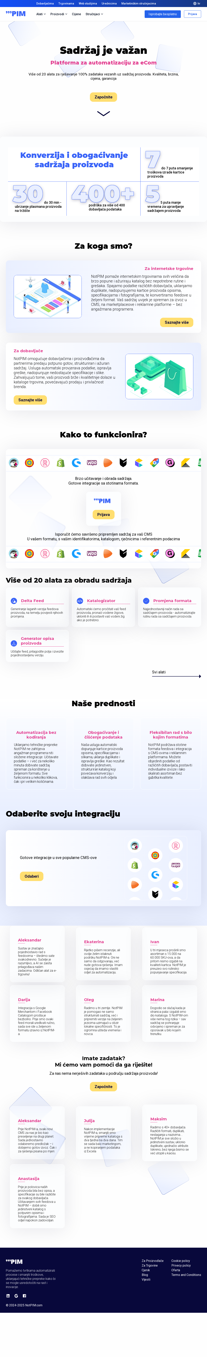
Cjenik (146, 1270)
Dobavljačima (45, 3)
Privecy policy (181, 1265)
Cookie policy (180, 1260)
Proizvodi (58, 14)
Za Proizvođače (153, 1260)
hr (196, 3)
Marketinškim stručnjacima (138, 3)
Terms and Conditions (186, 1274)
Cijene (76, 14)
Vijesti (146, 1279)
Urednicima (109, 3)
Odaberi (32, 876)
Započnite (103, 97)
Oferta (175, 1270)
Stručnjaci (94, 14)
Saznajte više (177, 322)
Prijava (192, 14)
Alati (41, 14)
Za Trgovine (150, 1265)
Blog (145, 1274)
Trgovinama (66, 3)
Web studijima (88, 3)
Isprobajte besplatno (163, 14)
